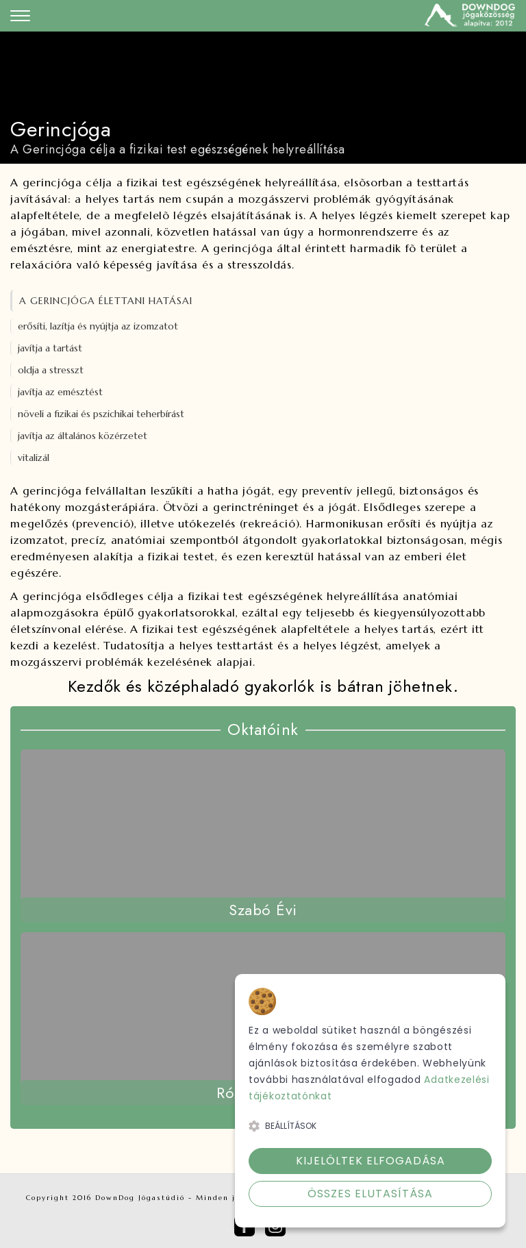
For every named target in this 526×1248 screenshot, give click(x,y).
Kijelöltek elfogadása (370, 1161)
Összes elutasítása (370, 1193)
